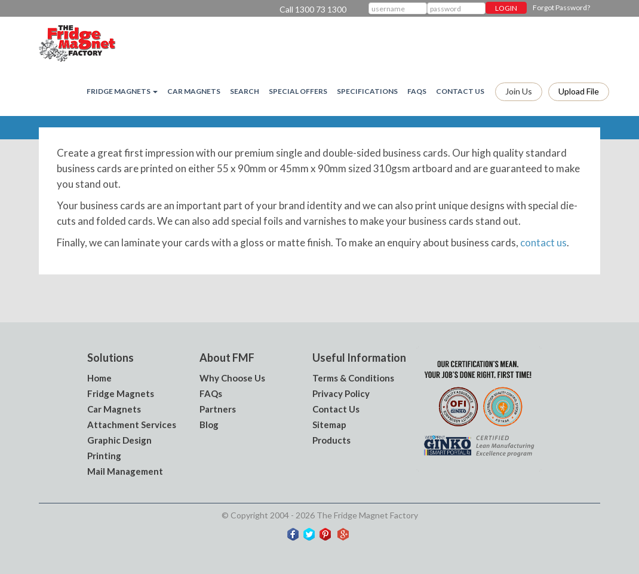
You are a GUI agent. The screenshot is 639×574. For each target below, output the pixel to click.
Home (99, 378)
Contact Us (460, 91)
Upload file (578, 91)
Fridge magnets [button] (122, 91)
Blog (209, 424)
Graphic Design (119, 440)
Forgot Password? (561, 7)
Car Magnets (193, 91)
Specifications (367, 91)
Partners (217, 409)
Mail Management (125, 471)
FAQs (416, 91)
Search (244, 91)
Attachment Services (131, 424)
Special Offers (298, 91)
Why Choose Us (232, 378)
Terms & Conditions (353, 378)
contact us (543, 242)
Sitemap (329, 424)
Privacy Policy (341, 393)
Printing (104, 455)
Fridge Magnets (120, 393)
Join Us (518, 91)
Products (331, 440)
